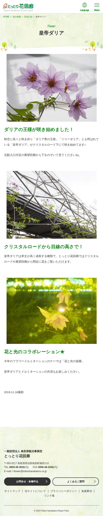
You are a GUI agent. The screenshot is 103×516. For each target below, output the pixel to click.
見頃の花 (28, 17)
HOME (6, 17)
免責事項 (86, 491)
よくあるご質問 (75, 481)
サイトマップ (12, 491)
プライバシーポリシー (63, 491)
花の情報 (17, 17)
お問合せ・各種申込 (27, 481)
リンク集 (49, 495)
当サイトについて (35, 491)
